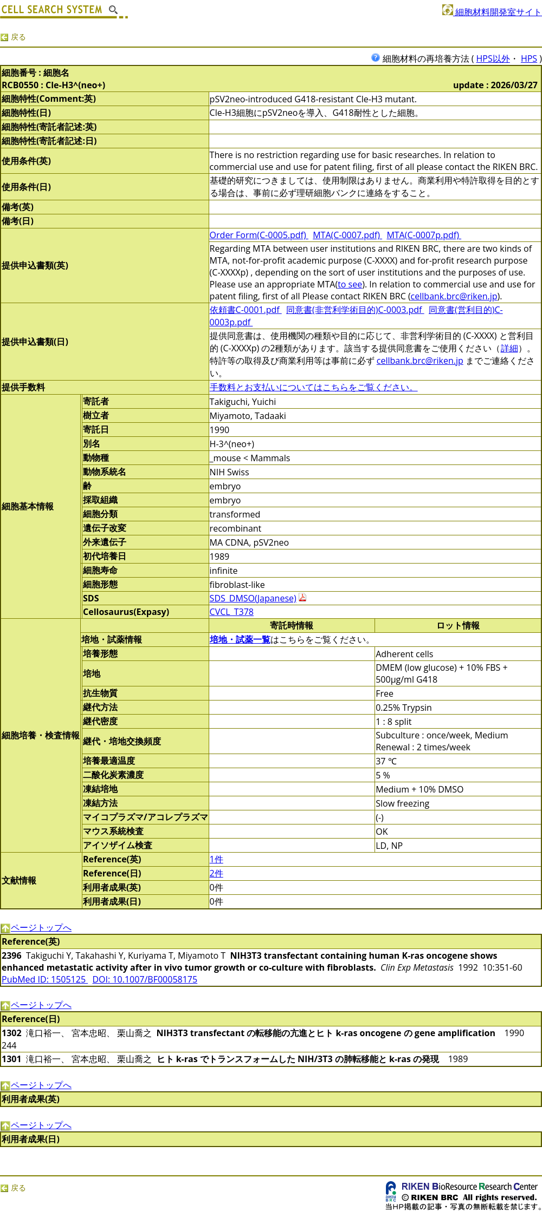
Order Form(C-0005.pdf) (259, 235)
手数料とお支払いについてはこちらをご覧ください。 (314, 387)
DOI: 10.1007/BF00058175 (145, 979)
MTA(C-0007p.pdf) (423, 235)
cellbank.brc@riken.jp (454, 296)
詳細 (509, 348)
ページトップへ (36, 927)
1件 (216, 859)
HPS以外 (493, 58)
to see (350, 284)
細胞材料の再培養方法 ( (423, 58)
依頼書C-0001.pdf (246, 310)
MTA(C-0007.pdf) (347, 235)
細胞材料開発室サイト (492, 12)
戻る (13, 36)
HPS (529, 58)
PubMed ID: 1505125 (45, 979)
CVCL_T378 (232, 612)
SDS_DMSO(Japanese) (253, 598)
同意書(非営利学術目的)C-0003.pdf (355, 310)
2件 (216, 873)
